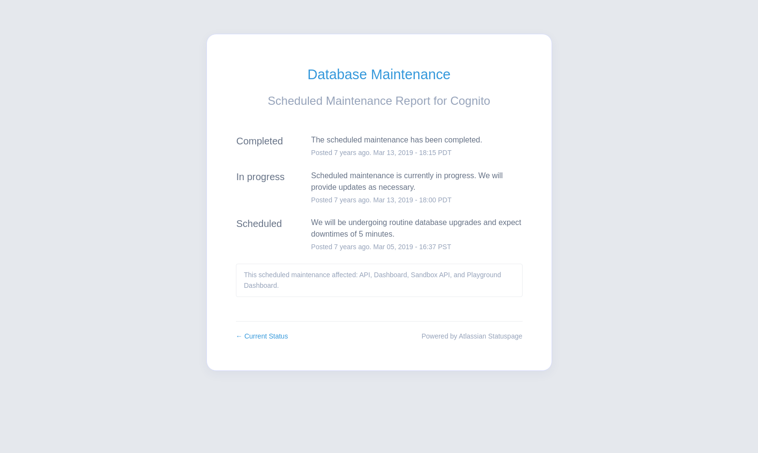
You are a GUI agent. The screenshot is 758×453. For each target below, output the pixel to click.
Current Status (262, 336)
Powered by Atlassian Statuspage (472, 336)
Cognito (470, 100)
